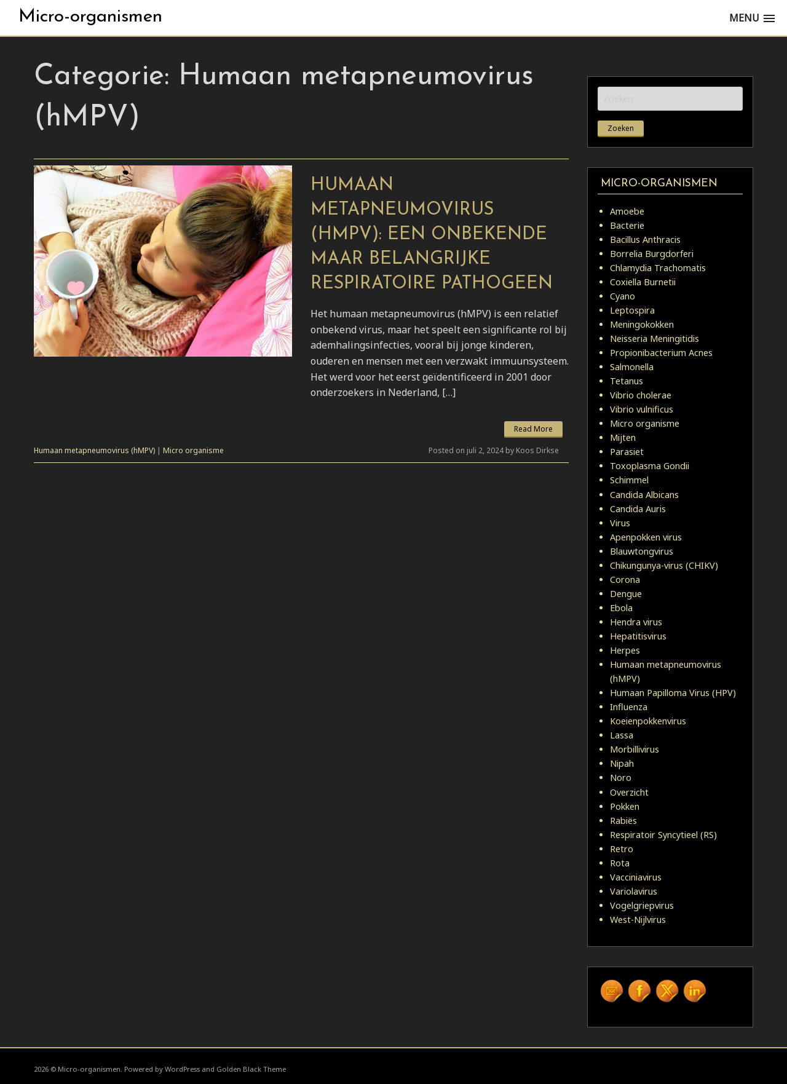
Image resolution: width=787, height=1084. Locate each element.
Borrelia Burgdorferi (652, 253)
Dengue (626, 593)
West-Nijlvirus (638, 919)
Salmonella (632, 367)
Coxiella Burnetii (643, 282)
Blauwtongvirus (641, 551)
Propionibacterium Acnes (661, 352)
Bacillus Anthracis (645, 239)
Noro (620, 777)
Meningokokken (642, 324)
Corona (625, 579)
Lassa (621, 735)
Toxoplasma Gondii (649, 466)
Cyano (622, 296)
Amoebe (627, 211)
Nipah (622, 763)
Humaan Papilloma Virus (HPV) (673, 692)
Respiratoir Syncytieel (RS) (663, 835)
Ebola (621, 608)
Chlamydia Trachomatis (658, 268)
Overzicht (629, 792)
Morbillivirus (634, 749)
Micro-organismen (90, 16)
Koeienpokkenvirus (648, 721)
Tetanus (626, 381)
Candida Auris (638, 509)
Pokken (624, 806)
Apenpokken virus (646, 537)
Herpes (625, 650)
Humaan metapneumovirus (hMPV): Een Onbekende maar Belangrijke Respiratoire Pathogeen (431, 234)
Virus (620, 523)
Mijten (623, 437)
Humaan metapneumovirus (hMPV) (94, 450)
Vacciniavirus (636, 877)
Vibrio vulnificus (641, 409)
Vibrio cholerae (640, 395)
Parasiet (627, 451)
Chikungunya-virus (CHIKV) (664, 565)
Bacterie (627, 225)
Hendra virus (636, 622)
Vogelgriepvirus (642, 905)
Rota (620, 863)
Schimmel (629, 480)
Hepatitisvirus (638, 636)
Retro (621, 849)
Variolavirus (633, 891)
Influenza (628, 707)
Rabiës (623, 820)
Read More (533, 429)
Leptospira (632, 310)
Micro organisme (193, 450)
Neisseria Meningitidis (654, 338)
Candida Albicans (644, 494)
